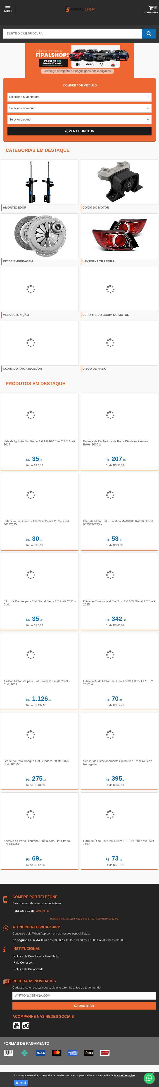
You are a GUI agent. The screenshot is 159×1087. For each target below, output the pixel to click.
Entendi (21, 1082)
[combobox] (79, 97)
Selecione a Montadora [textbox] (24, 96)
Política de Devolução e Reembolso (37, 956)
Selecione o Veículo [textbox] (22, 108)
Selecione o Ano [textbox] (20, 119)
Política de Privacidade (28, 969)
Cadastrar (84, 1006)
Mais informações (124, 1075)
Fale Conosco (23, 962)
